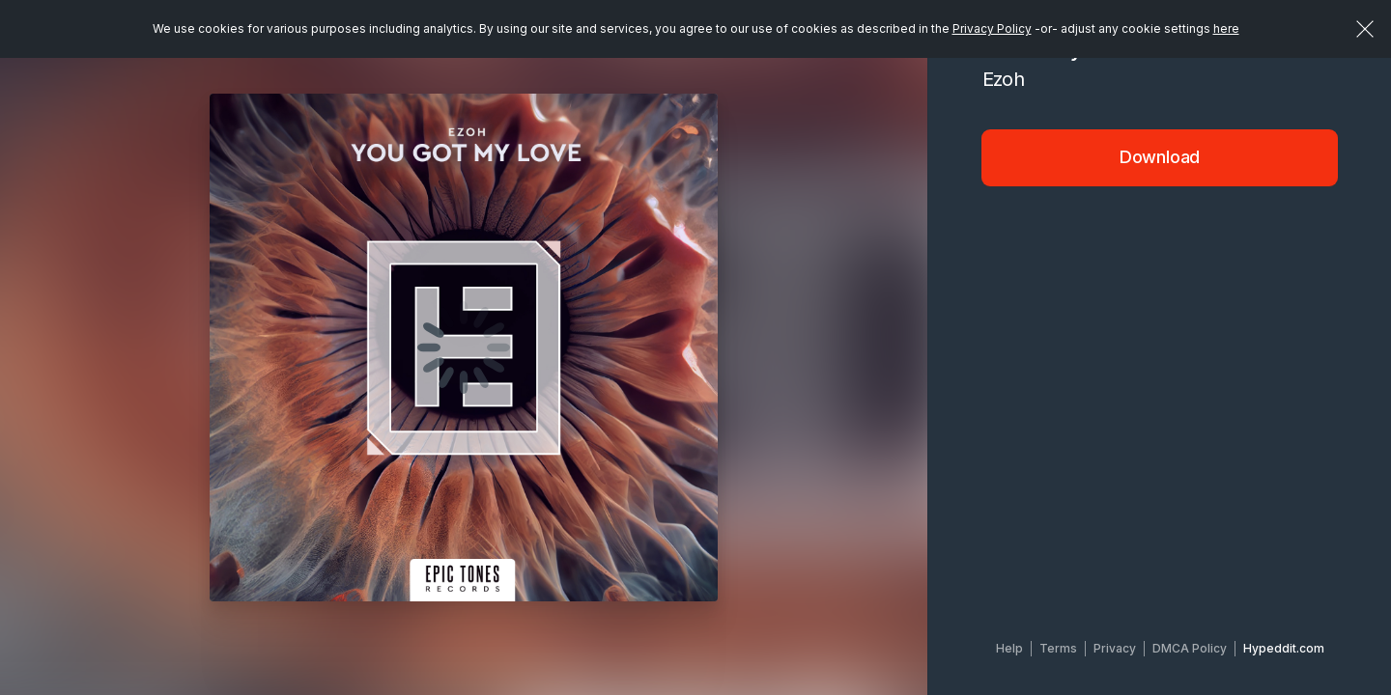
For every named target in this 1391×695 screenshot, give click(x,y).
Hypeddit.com (1283, 648)
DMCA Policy (1189, 648)
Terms (1058, 648)
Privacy (1114, 648)
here (1226, 28)
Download (1160, 157)
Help (1009, 648)
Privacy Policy (992, 28)
